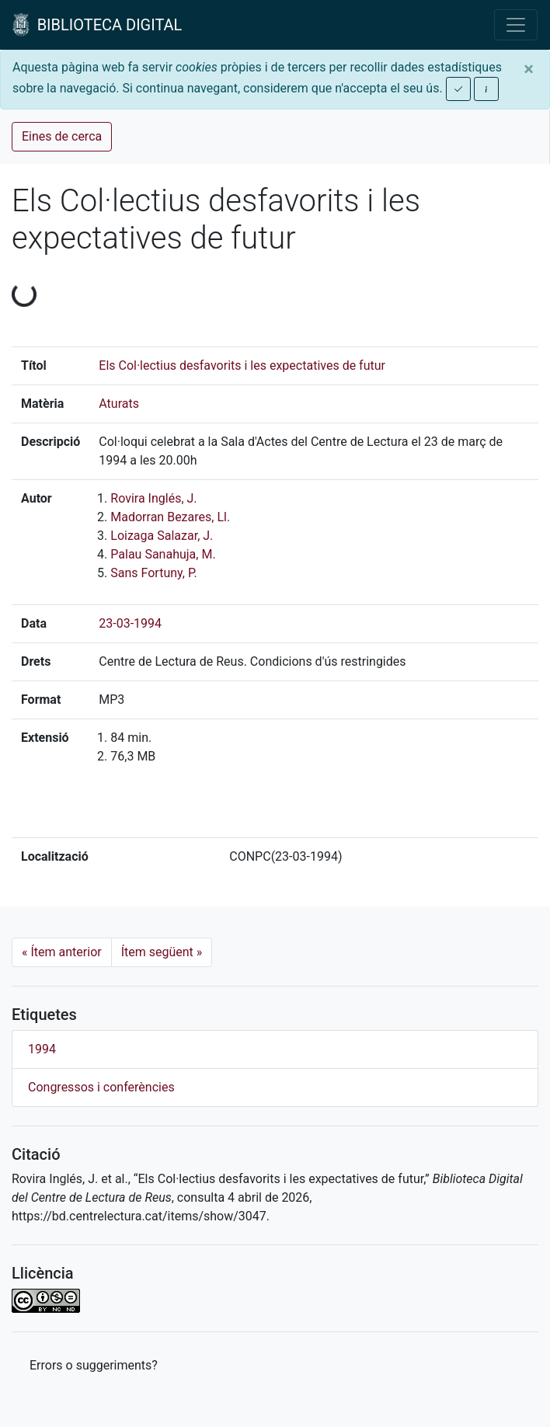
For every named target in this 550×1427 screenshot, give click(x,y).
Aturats (119, 403)
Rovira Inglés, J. (153, 498)
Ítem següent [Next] (162, 952)
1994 (42, 1049)
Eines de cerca (62, 136)
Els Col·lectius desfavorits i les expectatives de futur (242, 365)
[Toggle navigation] (516, 24)
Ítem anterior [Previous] (62, 952)
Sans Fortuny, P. (153, 573)
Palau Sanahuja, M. (162, 554)
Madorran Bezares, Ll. (170, 517)
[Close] (528, 69)
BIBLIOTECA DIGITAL (97, 25)
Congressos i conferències (101, 1087)
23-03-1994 (130, 623)
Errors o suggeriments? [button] (94, 1365)
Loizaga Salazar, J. (161, 535)
